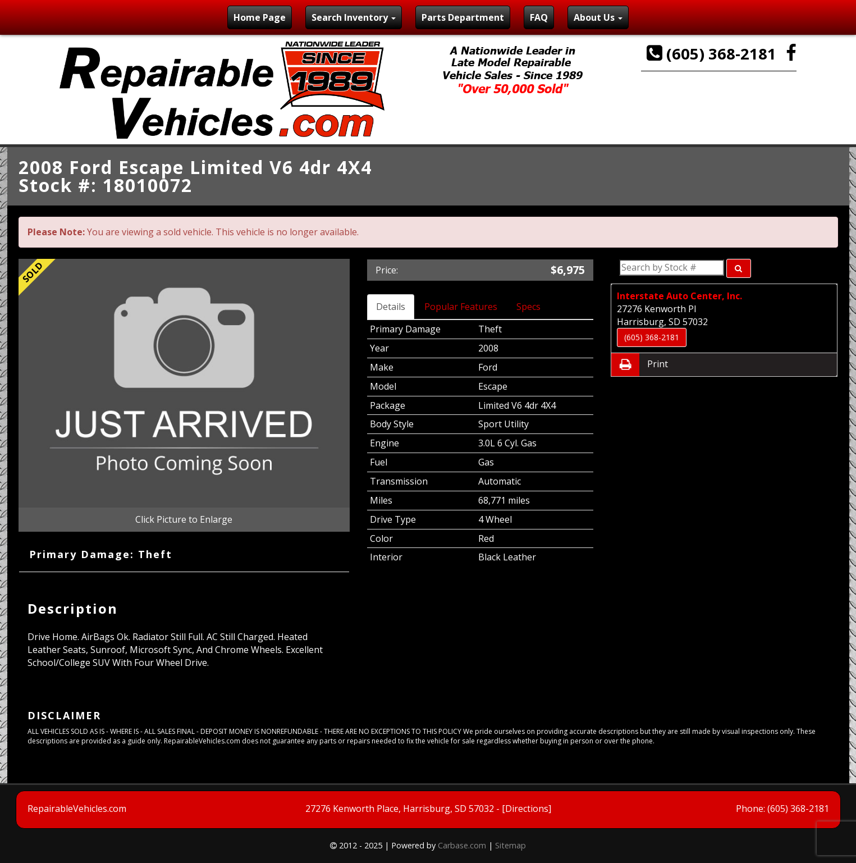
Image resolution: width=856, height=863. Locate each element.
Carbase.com (462, 845)
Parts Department (463, 17)
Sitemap (510, 845)
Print (639, 364)
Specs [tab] (528, 306)
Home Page (260, 17)
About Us (598, 17)
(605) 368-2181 (713, 53)
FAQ (539, 17)
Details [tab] (390, 306)
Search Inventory (354, 17)
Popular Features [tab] (460, 306)
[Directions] (526, 808)
